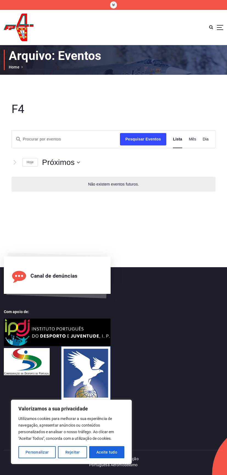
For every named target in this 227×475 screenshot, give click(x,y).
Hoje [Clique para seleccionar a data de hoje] (30, 162)
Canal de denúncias (53, 276)
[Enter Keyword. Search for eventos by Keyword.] (66, 139)
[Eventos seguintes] (15, 162)
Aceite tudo (106, 452)
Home (14, 67)
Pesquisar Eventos (143, 139)
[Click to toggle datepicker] (61, 162)
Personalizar (37, 452)
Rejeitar (72, 452)
